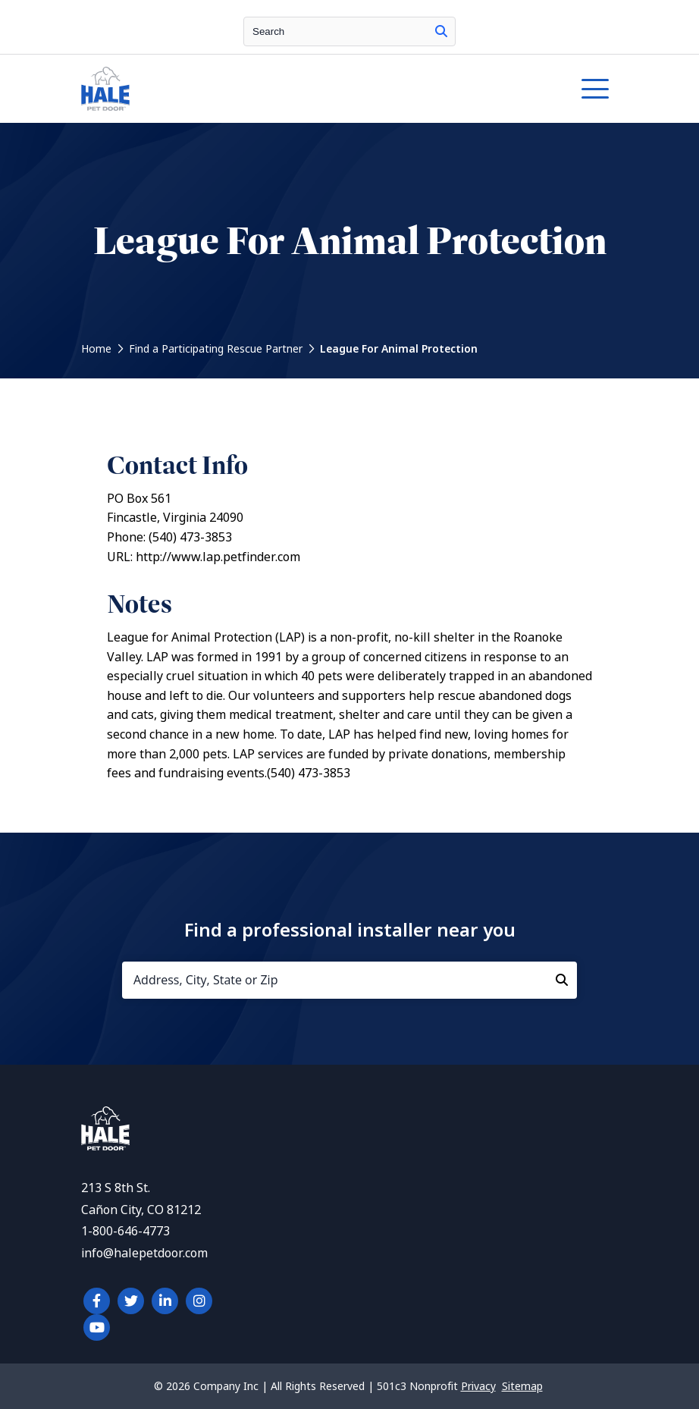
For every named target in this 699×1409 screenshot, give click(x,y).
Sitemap (522, 1386)
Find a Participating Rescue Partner (215, 348)
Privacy (478, 1386)
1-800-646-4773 (125, 1231)
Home (96, 348)
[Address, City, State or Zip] (349, 980)
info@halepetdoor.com (144, 1253)
